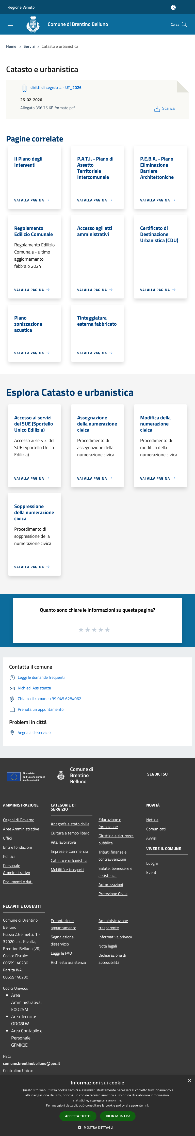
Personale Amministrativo (16, 869)
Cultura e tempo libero (70, 833)
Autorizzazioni (111, 884)
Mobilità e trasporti (67, 869)
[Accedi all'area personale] (173, 7)
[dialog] (97, 1105)
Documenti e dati (17, 882)
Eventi (151, 872)
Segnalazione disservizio (62, 940)
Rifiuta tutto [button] (118, 1116)
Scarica (164, 108)
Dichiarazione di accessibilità (112, 958)
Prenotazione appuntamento (63, 924)
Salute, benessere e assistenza (115, 871)
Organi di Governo (18, 820)
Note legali (108, 946)
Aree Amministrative (21, 829)
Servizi (29, 46)
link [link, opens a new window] (146, 1105)
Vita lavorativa (63, 842)
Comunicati (156, 829)
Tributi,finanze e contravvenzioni (112, 855)
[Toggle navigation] (10, 24)
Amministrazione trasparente (113, 924)
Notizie (152, 820)
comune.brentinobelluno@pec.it (31, 1063)
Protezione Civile (113, 894)
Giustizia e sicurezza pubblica (116, 839)
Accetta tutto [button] (78, 1116)
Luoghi (152, 863)
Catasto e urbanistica (69, 860)
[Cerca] (184, 24)
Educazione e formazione (110, 823)
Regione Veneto (21, 7)
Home (11, 46)
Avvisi (151, 838)
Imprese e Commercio (69, 851)
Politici (9, 856)
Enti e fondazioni (17, 847)
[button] (97, 1127)
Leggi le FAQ (61, 953)
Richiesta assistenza (68, 962)
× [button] (189, 1081)
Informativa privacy (115, 937)
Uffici (7, 838)
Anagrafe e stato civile (70, 824)
